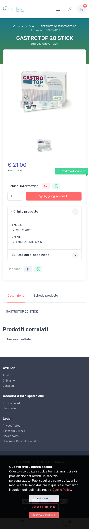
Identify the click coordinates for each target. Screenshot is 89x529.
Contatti (8, 385)
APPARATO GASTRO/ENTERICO (59, 26)
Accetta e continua (43, 515)
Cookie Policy (61, 490)
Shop (32, 26)
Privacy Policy (11, 425)
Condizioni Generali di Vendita (21, 441)
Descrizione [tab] (15, 295)
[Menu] (58, 9)
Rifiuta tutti (43, 498)
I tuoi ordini (9, 408)
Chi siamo (9, 380)
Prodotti (8, 375)
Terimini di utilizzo (14, 431)
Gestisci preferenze (43, 506)
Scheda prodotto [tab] (46, 295)
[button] (44, 211)
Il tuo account (11, 403)
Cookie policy (11, 436)
